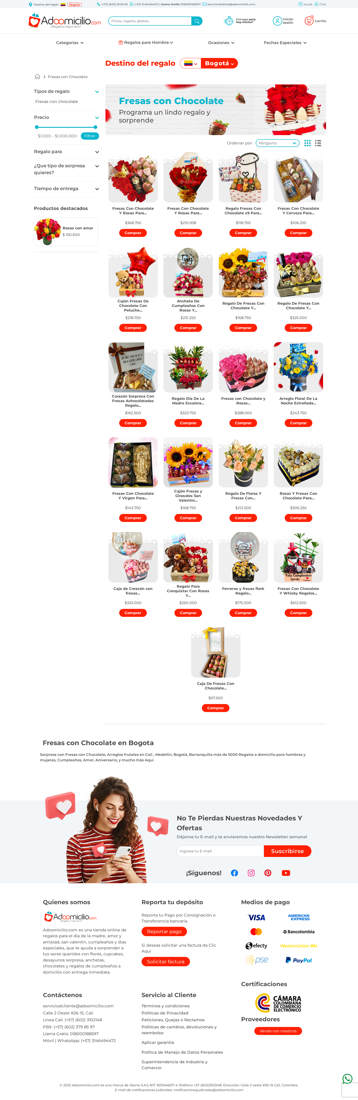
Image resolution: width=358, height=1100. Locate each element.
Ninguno (268, 143)
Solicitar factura (165, 961)
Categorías (67, 42)
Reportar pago (164, 931)
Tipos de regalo (52, 91)
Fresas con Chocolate (68, 77)
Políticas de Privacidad (165, 1013)
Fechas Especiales (283, 42)
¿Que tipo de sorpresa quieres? (59, 169)
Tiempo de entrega (56, 188)
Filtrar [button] (89, 136)
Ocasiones (219, 42)
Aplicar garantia (158, 1042)
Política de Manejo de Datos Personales (182, 1052)
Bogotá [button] (74, 4)
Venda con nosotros (278, 1031)
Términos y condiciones (166, 1005)
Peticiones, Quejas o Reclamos (173, 1019)
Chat (320, 4)
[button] (63, 4)
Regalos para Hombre (146, 42)
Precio (41, 117)
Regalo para (48, 151)
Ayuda (305, 4)
